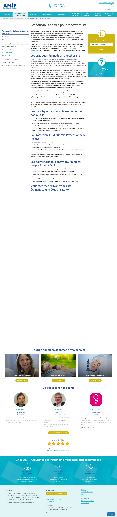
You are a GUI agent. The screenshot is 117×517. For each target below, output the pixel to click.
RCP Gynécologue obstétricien (10, 43)
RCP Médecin (6, 36)
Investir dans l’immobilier (75, 14)
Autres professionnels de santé (10, 59)
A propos (83, 489)
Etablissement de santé (8, 62)
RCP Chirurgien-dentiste (9, 46)
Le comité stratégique (108, 5)
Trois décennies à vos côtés (106, 2)
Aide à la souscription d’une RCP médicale (13, 65)
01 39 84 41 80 (50, 501)
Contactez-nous (109, 9)
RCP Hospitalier (6, 56)
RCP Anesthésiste (7, 52)
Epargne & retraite (63, 14)
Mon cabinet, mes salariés (97, 14)
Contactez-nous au (57, 6)
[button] (21, 380)
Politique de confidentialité (87, 500)
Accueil (4, 18)
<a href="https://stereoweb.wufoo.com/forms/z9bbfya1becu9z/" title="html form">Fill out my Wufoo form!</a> (58, 267)
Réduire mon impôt (86, 14)
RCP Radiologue (6, 49)
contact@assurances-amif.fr (53, 499)
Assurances (7, 14)
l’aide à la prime (47, 181)
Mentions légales (85, 502)
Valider (101, 49)
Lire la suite (55, 426)
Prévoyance (33, 14)
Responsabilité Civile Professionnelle (20, 14)
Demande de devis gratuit (56, 493)
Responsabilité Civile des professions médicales (17, 18)
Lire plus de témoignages (58, 433)
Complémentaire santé (47, 14)
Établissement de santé (109, 14)
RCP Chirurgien (6, 39)
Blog (112, 7)
